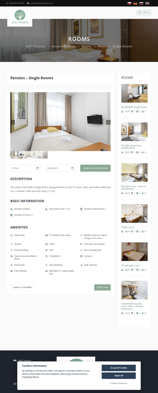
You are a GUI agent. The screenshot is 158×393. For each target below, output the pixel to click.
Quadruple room (130, 265)
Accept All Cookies (118, 368)
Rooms (86, 46)
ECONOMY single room (134, 107)
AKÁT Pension (36, 46)
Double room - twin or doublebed (133, 187)
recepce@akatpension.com (40, 3)
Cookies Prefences (118, 383)
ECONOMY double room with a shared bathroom (132, 306)
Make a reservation (95, 168)
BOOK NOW (102, 287)
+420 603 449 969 (15, 3)
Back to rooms (22, 287)
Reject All (119, 375)
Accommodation (63, 46)
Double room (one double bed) (131, 147)
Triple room (127, 227)
